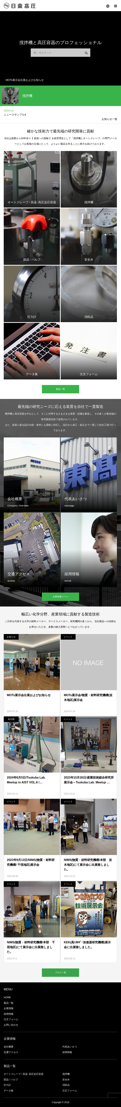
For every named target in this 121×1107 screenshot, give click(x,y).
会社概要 (8, 1046)
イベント (68, 637)
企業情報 (8, 1008)
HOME (7, 997)
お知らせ (11, 637)
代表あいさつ (69, 1046)
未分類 (11, 719)
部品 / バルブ (11, 1079)
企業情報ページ (60, 596)
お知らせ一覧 (109, 119)
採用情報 (8, 1014)
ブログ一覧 (60, 972)
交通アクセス (11, 1052)
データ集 (8, 1090)
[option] (60, 80)
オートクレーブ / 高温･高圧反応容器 (23, 1074)
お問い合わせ (11, 1024)
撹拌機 (66, 1074)
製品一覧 (60, 389)
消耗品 (66, 1085)
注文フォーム (11, 1019)
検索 (86, 53)
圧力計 (7, 1085)
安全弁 (66, 1079)
